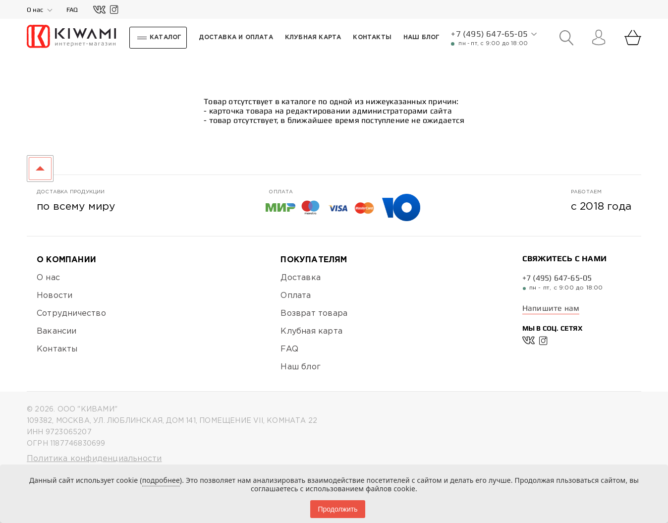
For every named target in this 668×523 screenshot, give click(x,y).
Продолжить (337, 509)
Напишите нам (550, 308)
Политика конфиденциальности (94, 459)
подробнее (161, 480)
